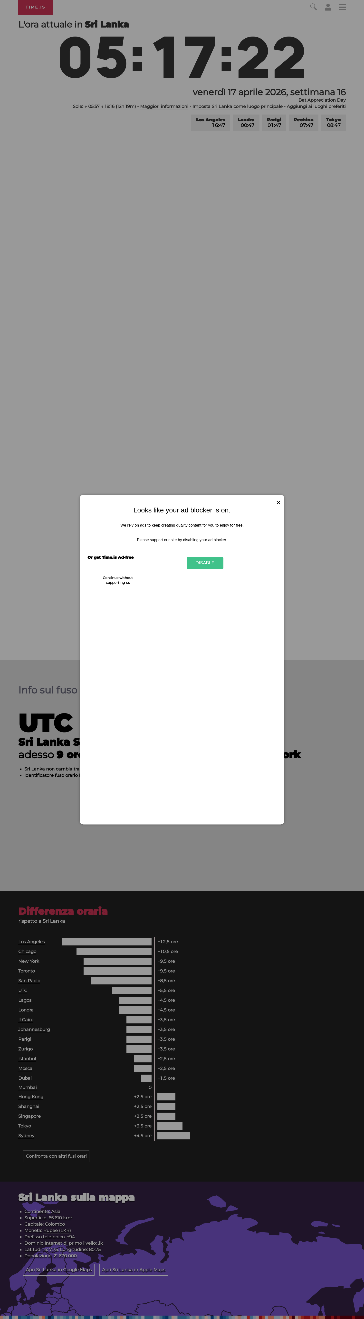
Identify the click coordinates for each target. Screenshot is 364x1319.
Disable (205, 563)
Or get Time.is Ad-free (110, 557)
